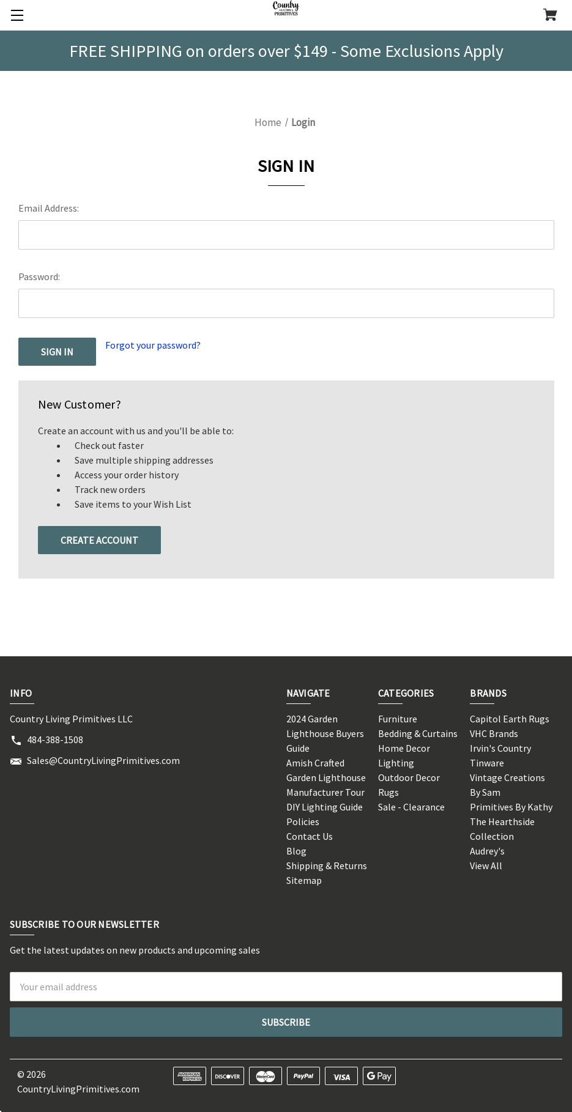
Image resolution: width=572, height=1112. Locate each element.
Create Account (99, 540)
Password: (39, 276)
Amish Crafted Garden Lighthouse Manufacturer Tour (326, 777)
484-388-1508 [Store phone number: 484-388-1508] (55, 739)
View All (486, 865)
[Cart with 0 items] (550, 16)
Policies (302, 821)
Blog (296, 851)
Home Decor (404, 748)
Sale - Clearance (411, 807)
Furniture (397, 719)
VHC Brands (494, 733)
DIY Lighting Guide (324, 807)
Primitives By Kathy (511, 807)
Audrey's (487, 851)
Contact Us (309, 836)
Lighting (396, 763)
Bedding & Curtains (418, 733)
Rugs (388, 792)
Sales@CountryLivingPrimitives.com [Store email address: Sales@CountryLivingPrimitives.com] (103, 760)
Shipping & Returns (326, 865)
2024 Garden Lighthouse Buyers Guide (325, 733)
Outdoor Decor (409, 777)
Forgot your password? (153, 345)
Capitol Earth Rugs (509, 719)
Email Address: (48, 208)
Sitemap (304, 880)
